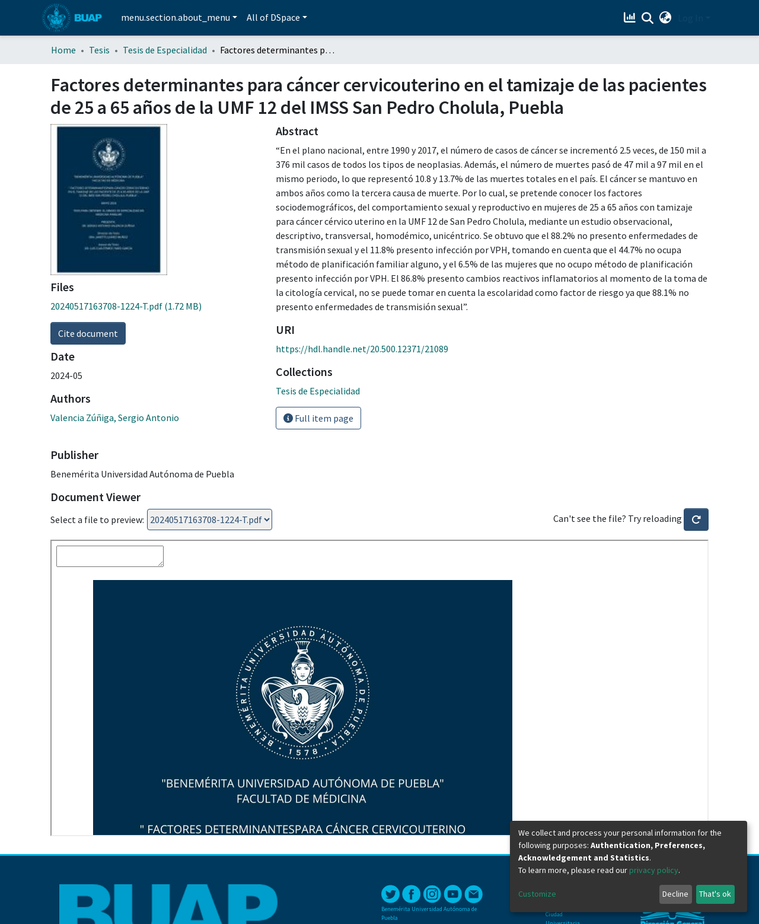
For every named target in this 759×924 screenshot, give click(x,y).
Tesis (99, 50)
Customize (537, 893)
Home (63, 50)
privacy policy (653, 870)
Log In (690, 18)
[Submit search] (648, 18)
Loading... (209, 519)
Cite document (88, 333)
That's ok (715, 893)
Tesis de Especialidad (165, 50)
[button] (665, 18)
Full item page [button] (318, 418)
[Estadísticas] (631, 18)
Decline (675, 893)
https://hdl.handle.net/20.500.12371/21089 (362, 349)
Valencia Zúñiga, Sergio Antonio (114, 417)
